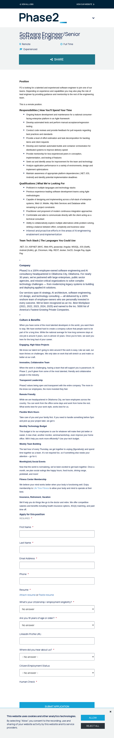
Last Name (26, 542)
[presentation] (45, 690)
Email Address (28, 558)
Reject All (93, 725)
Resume (24, 589)
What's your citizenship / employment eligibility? (46, 602)
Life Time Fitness (41, 488)
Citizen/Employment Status (34, 665)
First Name (26, 527)
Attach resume (27, 594)
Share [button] (57, 59)
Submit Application (57, 706)
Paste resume (46, 594)
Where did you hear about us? (36, 649)
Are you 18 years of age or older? (37, 618)
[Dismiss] (110, 711)
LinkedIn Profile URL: (30, 634)
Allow (93, 717)
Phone (24, 574)
